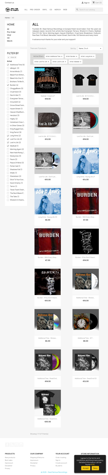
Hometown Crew (17, 122)
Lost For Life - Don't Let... (85, 136)
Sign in (58, 460)
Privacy (7, 468)
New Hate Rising (17, 153)
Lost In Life (15, 143)
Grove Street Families (17, 105)
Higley (14, 119)
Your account (62, 454)
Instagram (21, 445)
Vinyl (44, 9)
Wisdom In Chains (17, 200)
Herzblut (15, 115)
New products (10, 457)
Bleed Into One (17, 78)
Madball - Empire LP (48, 96)
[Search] (89, 9)
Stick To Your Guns (17, 180)
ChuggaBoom (16, 88)
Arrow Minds (16, 71)
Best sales (8, 460)
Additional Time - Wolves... (85, 298)
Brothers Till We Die (17, 82)
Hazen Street (16, 109)
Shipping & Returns (37, 457)
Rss (12, 445)
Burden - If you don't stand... (85, 257)
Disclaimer (8, 466)
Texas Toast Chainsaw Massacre (17, 190)
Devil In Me (15, 95)
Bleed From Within (17, 75)
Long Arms (15, 136)
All (26, 9)
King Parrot (16, 132)
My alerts (59, 466)
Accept (86, 468)
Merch (58, 9)
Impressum (9, 463)
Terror (13, 186)
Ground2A (15, 102)
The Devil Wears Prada (17, 193)
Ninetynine (15, 156)
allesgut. (14, 68)
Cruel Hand (15, 92)
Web (65, 9)
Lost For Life (16, 139)
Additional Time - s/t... (86, 338)
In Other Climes (17, 126)
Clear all (12, 57)
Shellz (13, 173)
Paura (13, 159)
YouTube (16, 445)
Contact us (9, 2)
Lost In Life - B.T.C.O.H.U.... (85, 96)
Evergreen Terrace (17, 99)
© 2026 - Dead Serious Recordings (54, 472)
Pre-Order (35, 9)
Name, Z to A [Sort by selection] (90, 48)
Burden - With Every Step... (85, 217)
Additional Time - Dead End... (47, 378)
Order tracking (61, 457)
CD (51, 9)
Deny (95, 468)
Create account (61, 463)
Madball (14, 146)
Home (11, 24)
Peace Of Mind (17, 163)
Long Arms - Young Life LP (86, 177)
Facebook (7, 445)
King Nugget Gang (17, 129)
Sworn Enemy (16, 183)
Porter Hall (15, 166)
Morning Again (17, 149)
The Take (14, 197)
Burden (14, 85)
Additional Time (17, 65)
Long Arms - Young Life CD (47, 217)
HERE (92, 464)
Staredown (15, 176)
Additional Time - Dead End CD (86, 378)
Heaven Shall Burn (17, 112)
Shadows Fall (16, 169)
